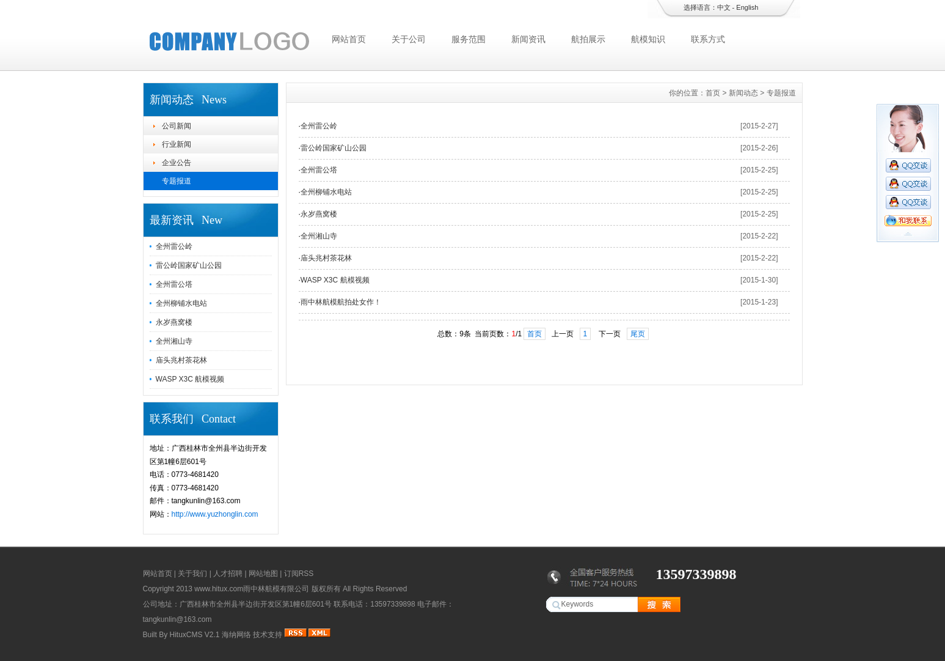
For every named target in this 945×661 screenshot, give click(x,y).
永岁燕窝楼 (174, 322)
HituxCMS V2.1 (195, 634)
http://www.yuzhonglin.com (215, 514)
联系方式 (708, 39)
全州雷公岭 (174, 246)
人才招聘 (228, 573)
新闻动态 (743, 93)
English (747, 7)
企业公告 (176, 162)
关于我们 (192, 573)
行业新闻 (176, 144)
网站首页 (349, 39)
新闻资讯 (528, 39)
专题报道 (176, 181)
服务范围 (468, 39)
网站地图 (263, 573)
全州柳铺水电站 (181, 303)
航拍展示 (588, 39)
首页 (713, 93)
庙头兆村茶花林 (181, 360)
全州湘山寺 (174, 341)
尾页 (637, 334)
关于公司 (409, 39)
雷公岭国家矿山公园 (189, 265)
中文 (724, 7)
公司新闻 (176, 126)
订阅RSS (299, 573)
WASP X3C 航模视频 (190, 379)
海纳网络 (236, 634)
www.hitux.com (218, 589)
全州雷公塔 (174, 284)
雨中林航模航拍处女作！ (341, 302)
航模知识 (648, 39)
